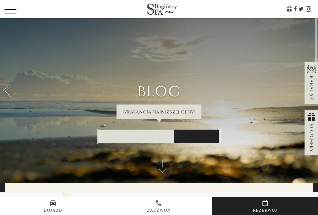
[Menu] (20, 9)
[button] (7, 91)
